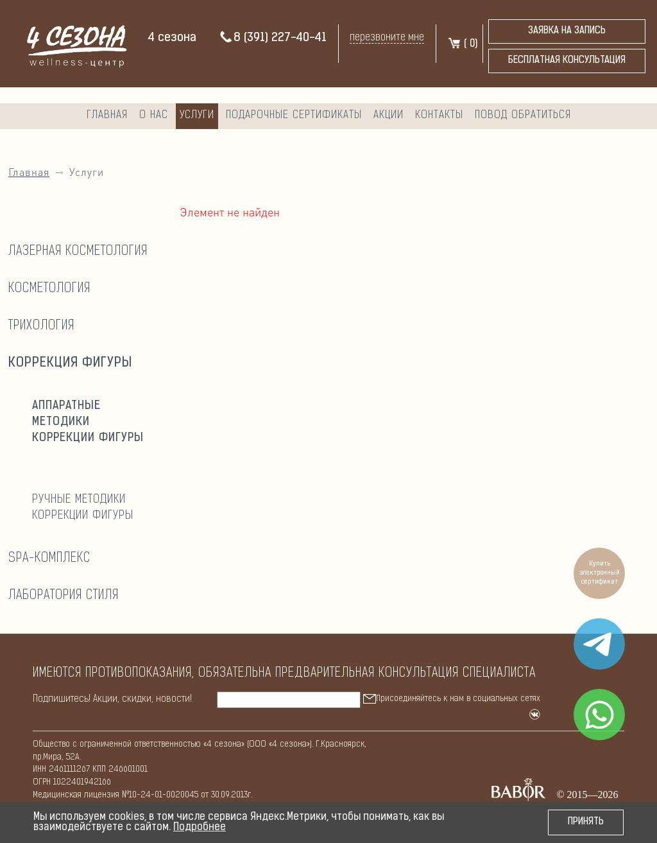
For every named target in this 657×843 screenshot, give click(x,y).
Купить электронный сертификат (599, 573)
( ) (462, 44)
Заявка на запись (567, 31)
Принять (586, 822)
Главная (107, 115)
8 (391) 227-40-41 (273, 38)
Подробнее (199, 827)
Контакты (439, 115)
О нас (153, 115)
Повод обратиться (523, 115)
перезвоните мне (387, 37)
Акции (388, 115)
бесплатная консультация (567, 60)
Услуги (197, 115)
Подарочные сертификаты (294, 115)
